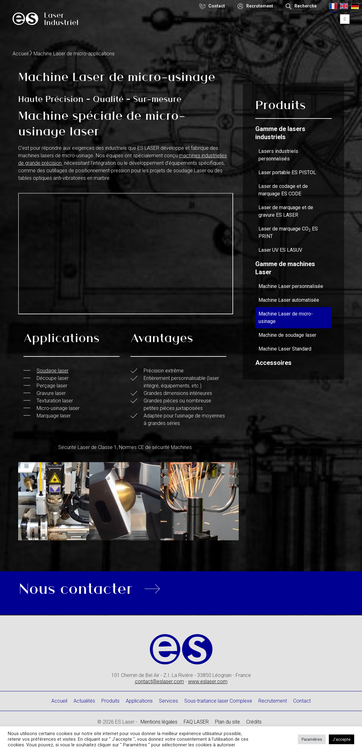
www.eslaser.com (207, 681)
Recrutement (272, 701)
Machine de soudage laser (287, 335)
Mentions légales (158, 722)
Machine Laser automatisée (288, 300)
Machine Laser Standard (284, 349)
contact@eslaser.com (159, 681)
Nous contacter (76, 587)
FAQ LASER (196, 722)
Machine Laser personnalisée (290, 286)
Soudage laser (53, 371)
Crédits (254, 722)
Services (168, 701)
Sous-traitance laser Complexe (218, 701)
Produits (110, 701)
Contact (302, 701)
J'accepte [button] (341, 739)
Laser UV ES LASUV (280, 250)
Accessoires (273, 362)
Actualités (84, 701)
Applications (139, 701)
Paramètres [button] (312, 739)
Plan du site (227, 722)
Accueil (20, 54)
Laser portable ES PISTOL (287, 172)
